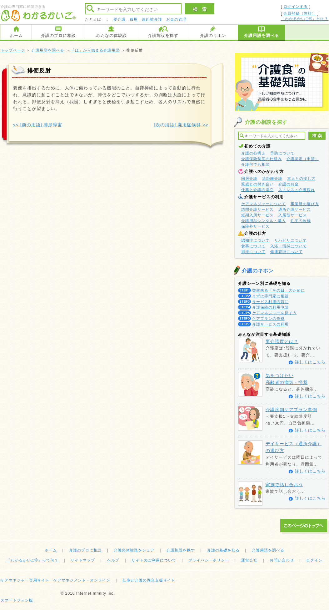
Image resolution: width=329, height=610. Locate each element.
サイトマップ (83, 560)
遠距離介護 (152, 19)
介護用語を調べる (261, 35)
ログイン (314, 560)
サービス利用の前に (270, 302)
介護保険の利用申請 (270, 307)
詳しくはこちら (310, 362)
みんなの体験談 (111, 35)
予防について (282, 153)
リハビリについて (290, 240)
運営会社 (249, 560)
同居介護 (249, 178)
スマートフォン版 (17, 600)
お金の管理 (176, 19)
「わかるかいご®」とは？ (305, 19)
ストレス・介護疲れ (296, 190)
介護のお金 (288, 184)
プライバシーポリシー (208, 560)
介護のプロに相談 (58, 35)
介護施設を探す (163, 35)
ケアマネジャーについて (263, 204)
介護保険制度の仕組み (261, 159)
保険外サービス (255, 226)
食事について (253, 246)
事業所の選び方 (305, 204)
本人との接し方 (301, 178)
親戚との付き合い (257, 184)
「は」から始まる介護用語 (95, 50)
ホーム (16, 35)
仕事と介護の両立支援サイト (148, 580)
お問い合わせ (282, 560)
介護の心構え (253, 153)
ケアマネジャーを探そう (274, 313)
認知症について (255, 240)
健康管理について (286, 252)
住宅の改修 (301, 221)
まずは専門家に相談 (270, 296)
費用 (134, 19)
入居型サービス (292, 215)
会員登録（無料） (299, 13)
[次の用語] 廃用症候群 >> (181, 124)
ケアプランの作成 (268, 318)
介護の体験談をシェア (134, 550)
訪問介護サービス (257, 209)
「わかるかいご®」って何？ (32, 560)
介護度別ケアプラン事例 (291, 409)
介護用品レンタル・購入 (263, 221)
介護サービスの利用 (270, 324)
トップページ (13, 50)
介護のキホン (213, 35)
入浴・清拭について (288, 246)
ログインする (295, 6)
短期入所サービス (257, 215)
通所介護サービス (294, 209)
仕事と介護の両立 (257, 190)
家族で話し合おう (284, 484)
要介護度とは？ (282, 341)
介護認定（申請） (303, 159)
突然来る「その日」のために (278, 290)
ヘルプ (113, 560)
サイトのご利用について (154, 560)
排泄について (253, 252)
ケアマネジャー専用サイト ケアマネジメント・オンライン (55, 580)
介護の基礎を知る (223, 550)
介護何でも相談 (255, 164)
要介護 (119, 19)
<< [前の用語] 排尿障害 (37, 124)
